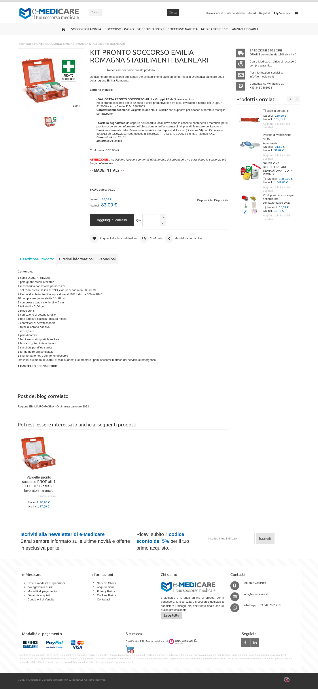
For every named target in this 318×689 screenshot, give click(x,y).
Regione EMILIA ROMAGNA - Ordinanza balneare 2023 (53, 406)
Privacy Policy (106, 591)
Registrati (265, 13)
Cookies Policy (106, 595)
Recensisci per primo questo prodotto (131, 70)
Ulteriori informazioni (76, 259)
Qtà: (139, 220)
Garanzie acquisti (39, 595)
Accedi (252, 13)
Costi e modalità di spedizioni (46, 583)
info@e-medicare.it (262, 76)
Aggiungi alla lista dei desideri (276, 125)
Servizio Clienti (106, 583)
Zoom (76, 105)
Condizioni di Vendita (41, 599)
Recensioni (107, 259)
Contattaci (103, 599)
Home (21, 43)
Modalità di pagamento (42, 591)
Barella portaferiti (277, 110)
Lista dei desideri (235, 13)
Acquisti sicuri (105, 587)
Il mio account (214, 13)
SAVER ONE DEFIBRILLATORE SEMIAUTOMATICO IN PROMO (277, 169)
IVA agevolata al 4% (40, 587)
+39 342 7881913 (261, 87)
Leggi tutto (171, 615)
